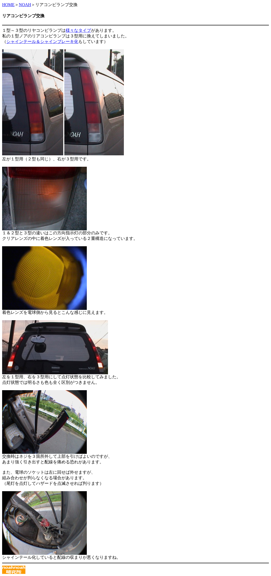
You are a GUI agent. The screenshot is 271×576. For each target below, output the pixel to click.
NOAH (25, 4)
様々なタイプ (78, 30)
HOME (8, 4)
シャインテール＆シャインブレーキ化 (42, 41)
